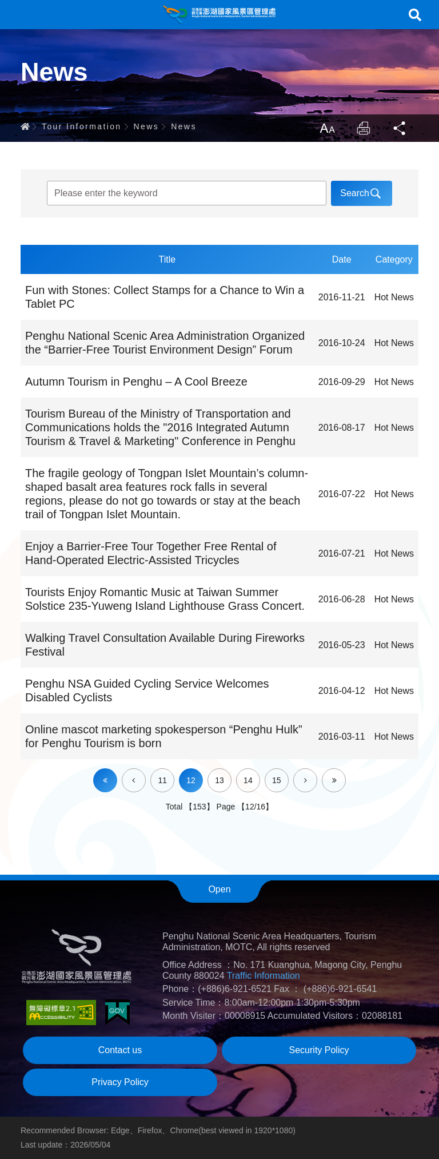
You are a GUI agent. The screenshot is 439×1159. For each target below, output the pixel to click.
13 (219, 780)
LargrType (327, 128)
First (105, 780)
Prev (145, 772)
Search (415, 15)
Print (363, 128)
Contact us (120, 1050)
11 (162, 780)
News (146, 126)
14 (248, 780)
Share (400, 128)
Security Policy (319, 1050)
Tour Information (82, 126)
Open (219, 889)
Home (25, 126)
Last (345, 772)
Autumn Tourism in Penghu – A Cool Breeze (136, 381)
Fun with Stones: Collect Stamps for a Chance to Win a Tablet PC (164, 297)
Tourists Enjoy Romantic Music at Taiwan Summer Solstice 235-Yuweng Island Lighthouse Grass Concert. (165, 599)
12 (190, 780)
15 (276, 780)
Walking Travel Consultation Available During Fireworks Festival (165, 645)
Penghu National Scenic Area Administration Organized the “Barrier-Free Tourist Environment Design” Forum (165, 343)
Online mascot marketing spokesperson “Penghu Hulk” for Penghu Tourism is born (163, 736)
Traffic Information (263, 976)
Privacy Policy (120, 1082)
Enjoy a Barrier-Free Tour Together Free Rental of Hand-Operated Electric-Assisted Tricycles (150, 553)
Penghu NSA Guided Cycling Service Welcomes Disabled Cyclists (147, 690)
